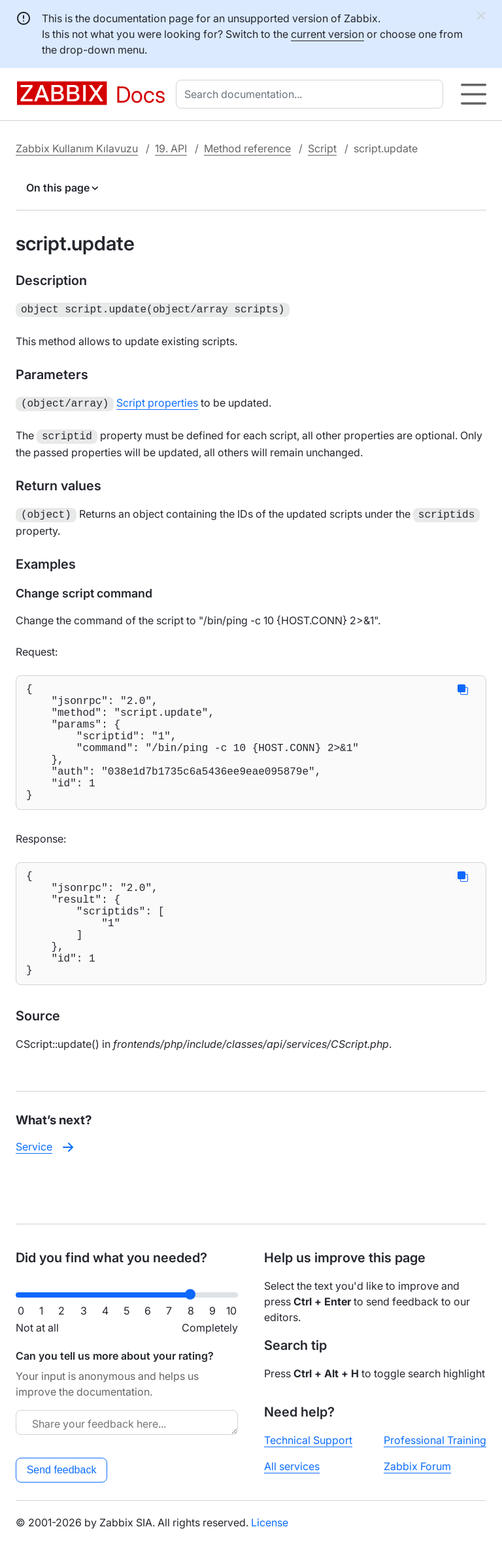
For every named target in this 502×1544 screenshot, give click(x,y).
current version (327, 34)
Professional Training (435, 1440)
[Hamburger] (473, 94)
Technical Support (308, 1440)
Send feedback (62, 1469)
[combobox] (312, 94)
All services (292, 1466)
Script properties (157, 401)
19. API (171, 148)
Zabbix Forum (417, 1466)
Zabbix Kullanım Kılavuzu (77, 148)
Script (322, 148)
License (269, 1522)
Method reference (247, 148)
